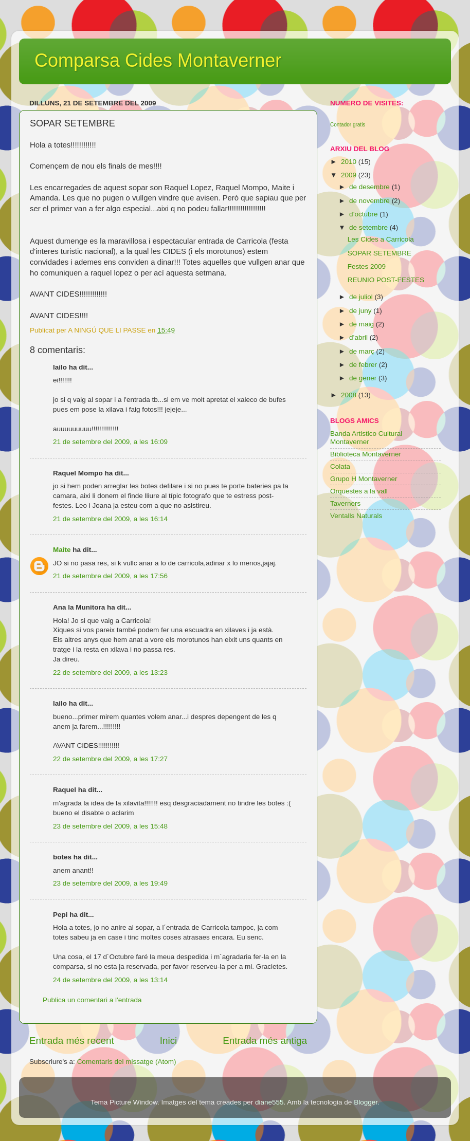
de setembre (369, 227)
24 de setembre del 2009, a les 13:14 (110, 980)
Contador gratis (347, 124)
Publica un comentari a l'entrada (92, 1000)
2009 (349, 175)
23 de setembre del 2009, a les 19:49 (110, 883)
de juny (361, 311)
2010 (349, 161)
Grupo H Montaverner (363, 479)
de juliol (362, 297)
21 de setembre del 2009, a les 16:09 (110, 442)
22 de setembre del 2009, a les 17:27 (110, 759)
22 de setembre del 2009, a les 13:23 (110, 672)
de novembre (370, 201)
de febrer (364, 365)
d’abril (359, 337)
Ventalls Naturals (356, 516)
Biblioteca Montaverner (365, 454)
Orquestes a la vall (359, 491)
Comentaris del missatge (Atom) (126, 1061)
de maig (362, 324)
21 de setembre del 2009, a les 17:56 (110, 576)
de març (362, 351)
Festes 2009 (367, 266)
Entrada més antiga (265, 1040)
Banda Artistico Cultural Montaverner (366, 438)
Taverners (345, 503)
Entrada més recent (71, 1040)
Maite (62, 550)
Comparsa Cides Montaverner (157, 60)
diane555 (269, 1102)
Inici (168, 1040)
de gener (363, 378)
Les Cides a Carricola (381, 239)
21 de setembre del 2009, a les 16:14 (110, 519)
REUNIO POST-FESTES (386, 280)
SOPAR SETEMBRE (379, 253)
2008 (349, 395)
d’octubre (364, 214)
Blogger (365, 1102)
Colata (340, 466)
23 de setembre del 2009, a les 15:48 (110, 826)
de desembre (370, 187)
